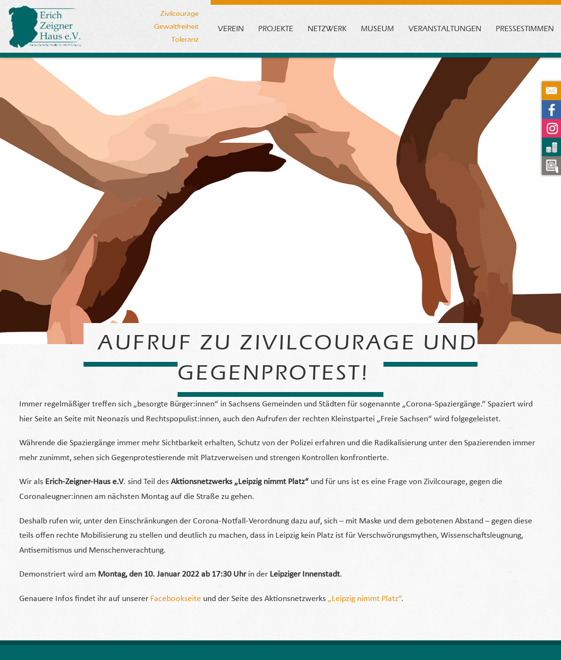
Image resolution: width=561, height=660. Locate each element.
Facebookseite (176, 598)
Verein (231, 28)
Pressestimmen (525, 28)
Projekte (275, 28)
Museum (377, 28)
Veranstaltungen (444, 28)
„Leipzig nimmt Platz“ (364, 598)
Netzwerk (327, 28)
